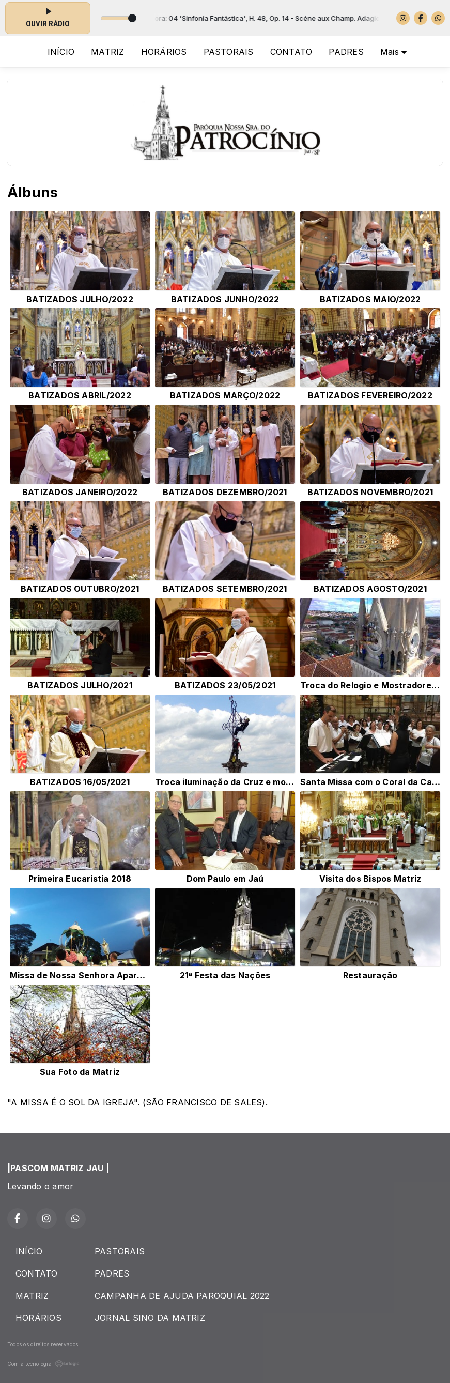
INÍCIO (61, 52)
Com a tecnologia (43, 1363)
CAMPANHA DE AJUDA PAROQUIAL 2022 (182, 1295)
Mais (393, 52)
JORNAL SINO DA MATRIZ (150, 1318)
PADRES (346, 52)
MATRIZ (107, 52)
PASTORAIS (229, 52)
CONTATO (291, 52)
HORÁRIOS (164, 52)
